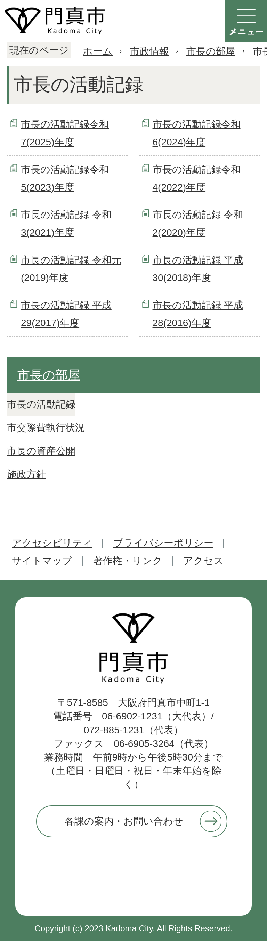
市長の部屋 (210, 51)
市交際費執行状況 (46, 427)
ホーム (98, 51)
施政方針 (26, 474)
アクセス (203, 560)
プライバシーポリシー (163, 543)
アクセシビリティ (52, 543)
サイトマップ (42, 560)
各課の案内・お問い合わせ (124, 821)
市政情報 (149, 51)
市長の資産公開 (41, 450)
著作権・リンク (127, 560)
